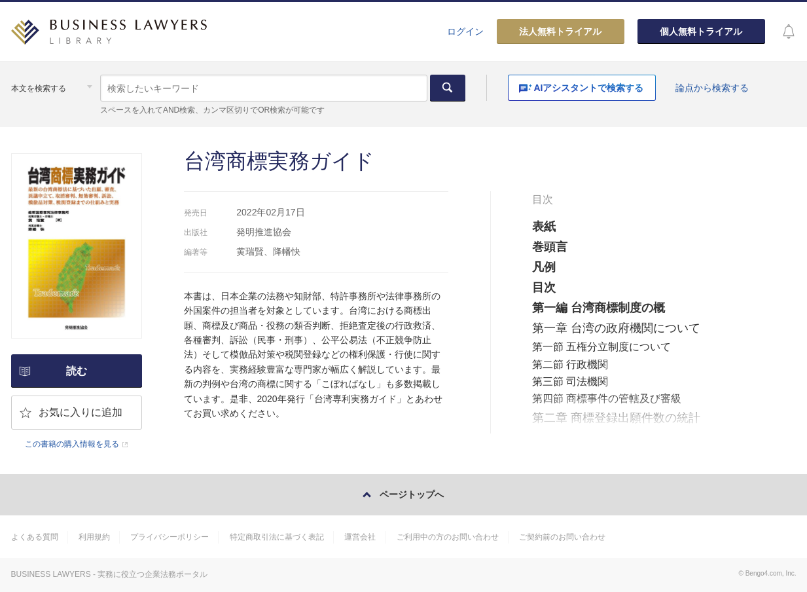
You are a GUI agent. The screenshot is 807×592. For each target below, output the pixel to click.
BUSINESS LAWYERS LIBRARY (109, 36)
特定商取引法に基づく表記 (277, 537)
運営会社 (360, 537)
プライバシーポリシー (169, 537)
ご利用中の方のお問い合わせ (448, 537)
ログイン (465, 31)
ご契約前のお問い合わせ (562, 537)
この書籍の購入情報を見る (72, 444)
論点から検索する (712, 88)
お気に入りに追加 (80, 412)
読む (76, 371)
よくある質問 (34, 537)
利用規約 (94, 537)
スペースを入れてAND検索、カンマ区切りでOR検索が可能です (212, 110)
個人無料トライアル (701, 31)
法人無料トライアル (560, 31)
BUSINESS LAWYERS (51, 574)
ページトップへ (412, 494)
